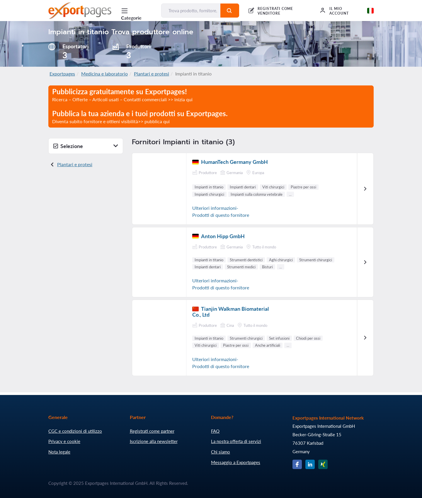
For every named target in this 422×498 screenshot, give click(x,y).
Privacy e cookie (64, 441)
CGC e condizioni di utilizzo (75, 431)
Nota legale (59, 451)
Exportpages (62, 73)
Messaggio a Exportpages (235, 462)
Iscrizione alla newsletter (154, 441)
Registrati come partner (152, 431)
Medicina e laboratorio (104, 73)
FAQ (215, 431)
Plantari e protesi (151, 73)
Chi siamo (220, 451)
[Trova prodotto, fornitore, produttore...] (191, 11)
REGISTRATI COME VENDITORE (275, 11)
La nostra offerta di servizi (236, 441)
